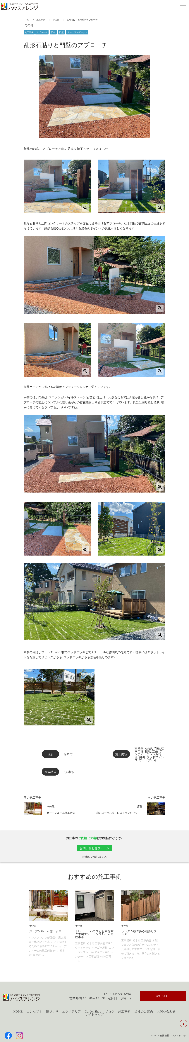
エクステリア (71, 1011)
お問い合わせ (166, 1011)
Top (27, 19)
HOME (18, 1011)
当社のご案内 (143, 1011)
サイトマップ (94, 1014)
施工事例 (40, 19)
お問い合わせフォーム (94, 848)
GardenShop (93, 1011)
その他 (56, 19)
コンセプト (34, 1011)
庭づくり (52, 1011)
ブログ (109, 1011)
